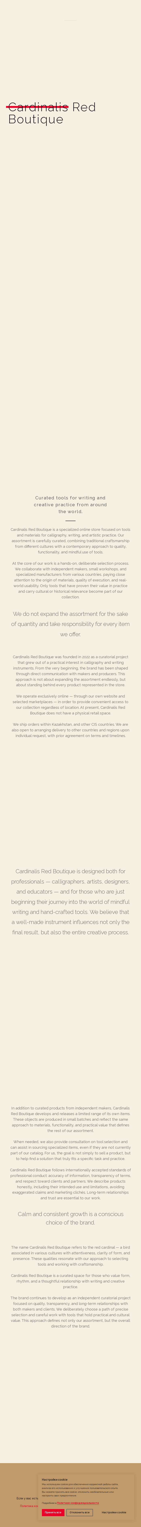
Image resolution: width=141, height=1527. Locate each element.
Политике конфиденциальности (78, 1503)
